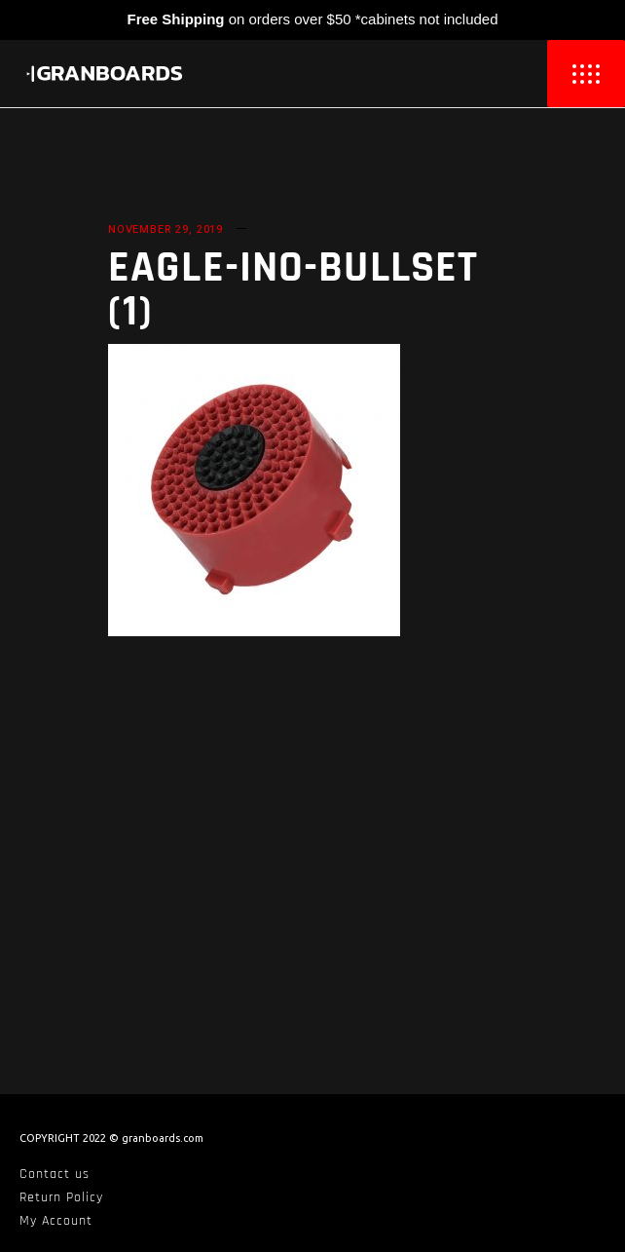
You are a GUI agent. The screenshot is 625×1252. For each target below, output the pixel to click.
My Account (55, 1221)
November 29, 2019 (165, 229)
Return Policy (61, 1197)
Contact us (54, 1174)
